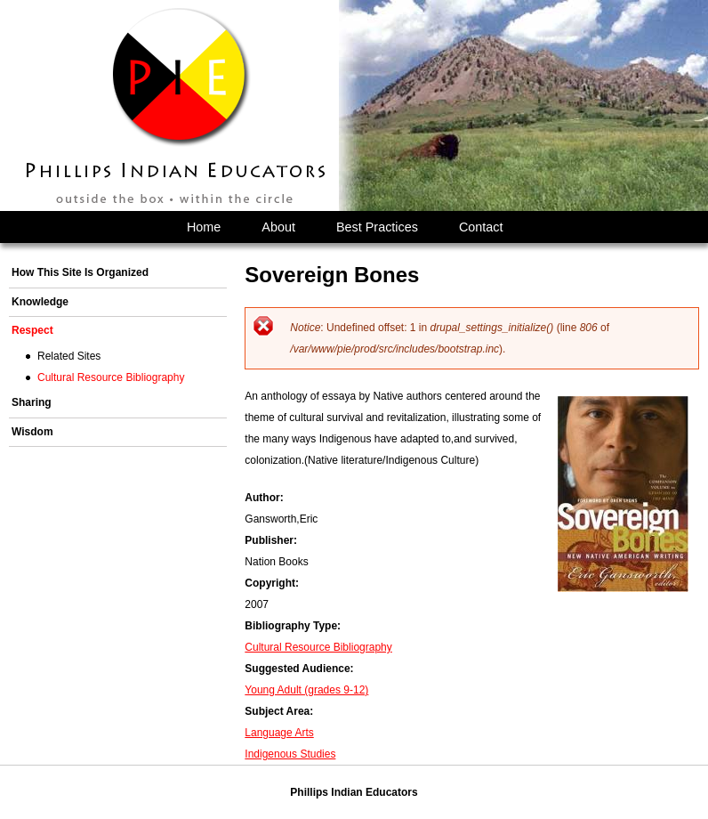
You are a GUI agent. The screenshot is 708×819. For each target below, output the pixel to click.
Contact (481, 227)
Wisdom (32, 432)
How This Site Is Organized (80, 272)
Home (204, 227)
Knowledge (40, 302)
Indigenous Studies (290, 754)
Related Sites (69, 356)
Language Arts (279, 732)
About (278, 227)
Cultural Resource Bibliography (318, 647)
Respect (32, 330)
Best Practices (377, 227)
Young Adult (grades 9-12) (306, 690)
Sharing (32, 402)
